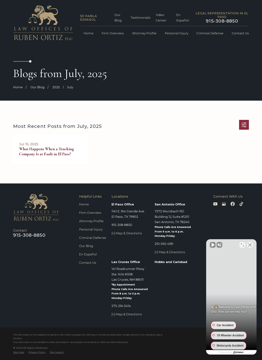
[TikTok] (241, 204)
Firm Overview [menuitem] (113, 33)
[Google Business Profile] (224, 204)
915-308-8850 (222, 21)
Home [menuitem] (88, 33)
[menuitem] (18, 352)
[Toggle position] (242, 244)
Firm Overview (90, 213)
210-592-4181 (164, 244)
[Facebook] (233, 204)
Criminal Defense (92, 238)
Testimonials (140, 17)
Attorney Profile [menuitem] (144, 33)
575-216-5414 (121, 306)
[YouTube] (215, 204)
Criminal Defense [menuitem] (209, 33)
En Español (88, 254)
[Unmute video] (198, 244)
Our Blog (86, 246)
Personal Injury (91, 229)
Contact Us (87, 262)
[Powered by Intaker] (231, 352)
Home (84, 204)
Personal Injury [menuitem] (176, 33)
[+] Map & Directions (127, 233)
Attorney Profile (91, 221)
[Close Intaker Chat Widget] (250, 244)
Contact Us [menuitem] (240, 33)
